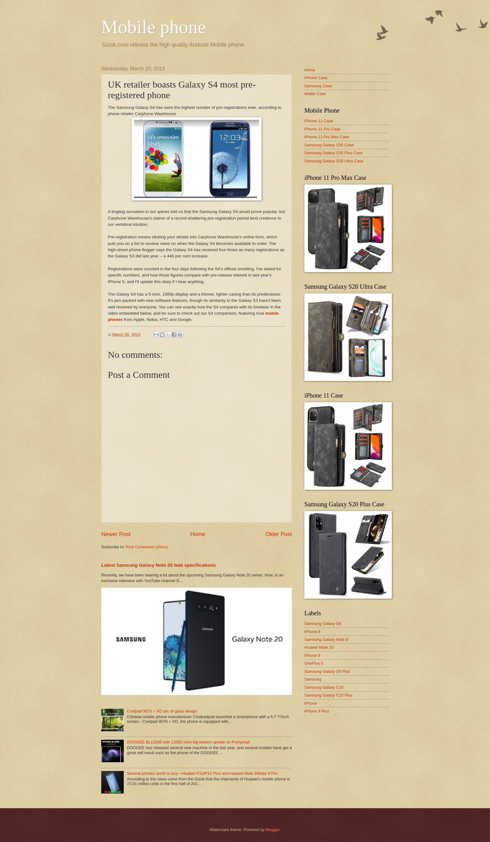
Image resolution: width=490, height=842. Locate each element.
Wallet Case (315, 93)
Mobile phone (153, 27)
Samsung (312, 679)
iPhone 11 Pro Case (322, 129)
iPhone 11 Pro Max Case (326, 136)
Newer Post (115, 534)
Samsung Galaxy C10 (323, 687)
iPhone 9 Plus (316, 711)
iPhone (310, 703)
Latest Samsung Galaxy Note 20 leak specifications (158, 565)
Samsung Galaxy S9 (322, 623)
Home (197, 534)
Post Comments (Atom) (147, 547)
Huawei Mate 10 (318, 647)
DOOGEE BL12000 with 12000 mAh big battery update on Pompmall (188, 742)
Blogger (273, 829)
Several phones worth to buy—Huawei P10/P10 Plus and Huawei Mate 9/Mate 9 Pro (202, 773)
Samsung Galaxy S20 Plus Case (333, 152)
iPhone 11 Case (318, 121)
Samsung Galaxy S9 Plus (327, 671)
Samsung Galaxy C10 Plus (328, 695)
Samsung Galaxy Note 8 (326, 639)
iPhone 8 (312, 631)
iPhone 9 (312, 655)
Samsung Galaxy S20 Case (329, 145)
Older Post (278, 534)
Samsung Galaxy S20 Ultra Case (333, 161)
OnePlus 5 (313, 663)
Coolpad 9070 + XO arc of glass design (162, 711)
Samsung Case (318, 86)
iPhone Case (316, 77)
